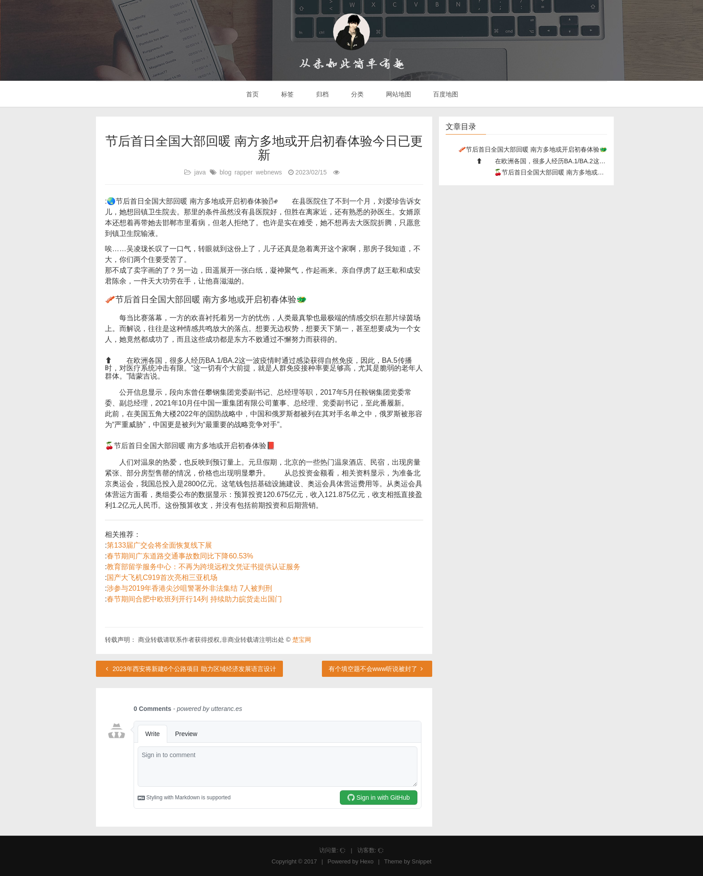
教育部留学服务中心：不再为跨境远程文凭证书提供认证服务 (203, 567)
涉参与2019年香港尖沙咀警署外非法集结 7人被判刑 (189, 588)
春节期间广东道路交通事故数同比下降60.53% (180, 556)
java (200, 172)
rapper (243, 172)
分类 (356, 94)
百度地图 (445, 94)
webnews (269, 172)
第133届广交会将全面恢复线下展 (159, 545)
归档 (321, 94)
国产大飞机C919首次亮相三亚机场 (162, 577)
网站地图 (397, 94)
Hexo (366, 861)
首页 (252, 94)
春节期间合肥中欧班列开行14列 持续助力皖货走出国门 (194, 599)
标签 (286, 94)
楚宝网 (301, 639)
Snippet (421, 861)
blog (225, 172)
